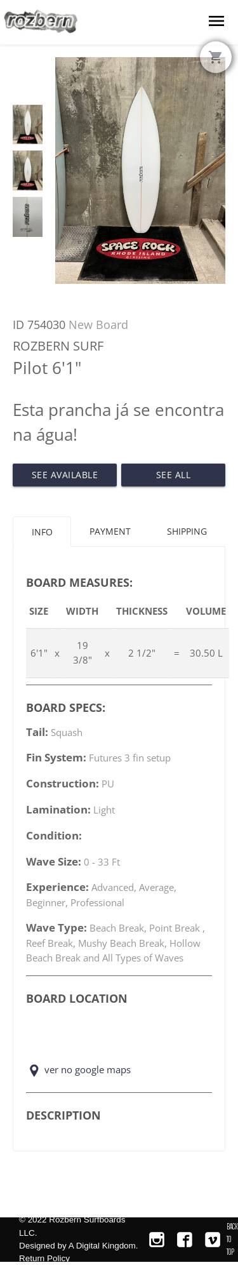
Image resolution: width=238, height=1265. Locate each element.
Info (42, 532)
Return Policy (44, 1258)
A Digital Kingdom (102, 1245)
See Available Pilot (65, 477)
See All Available (173, 477)
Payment (110, 531)
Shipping (187, 531)
